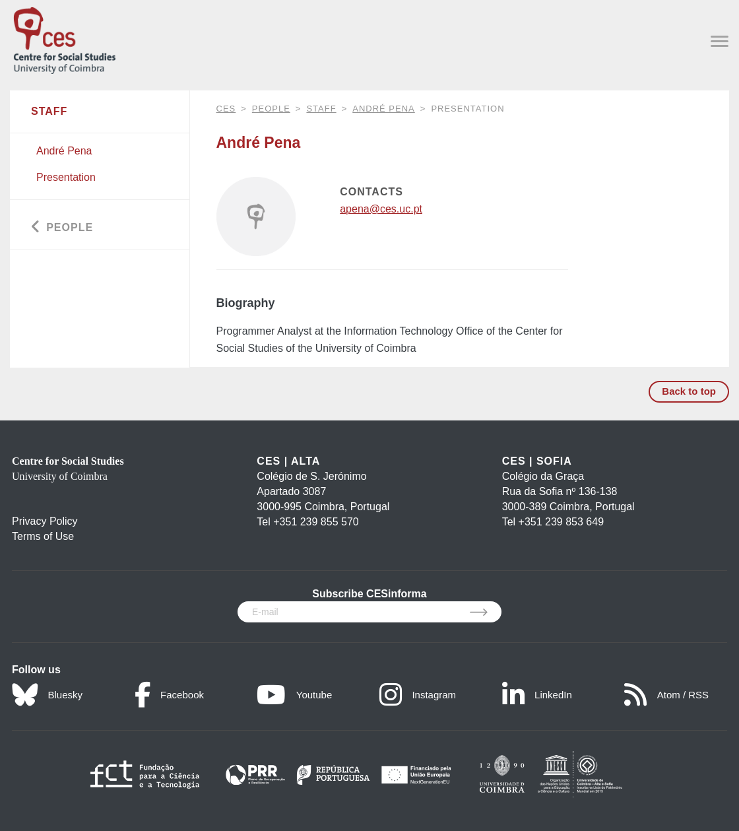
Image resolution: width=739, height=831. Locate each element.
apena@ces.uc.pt (381, 209)
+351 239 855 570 (315, 521)
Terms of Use (43, 536)
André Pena (383, 109)
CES (226, 109)
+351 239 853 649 (561, 521)
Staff (321, 109)
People (271, 109)
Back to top (689, 391)
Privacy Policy (45, 521)
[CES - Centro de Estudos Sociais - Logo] (64, 38)
